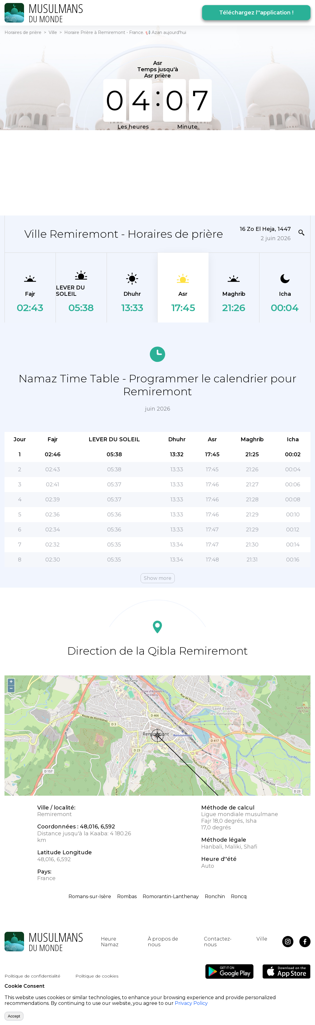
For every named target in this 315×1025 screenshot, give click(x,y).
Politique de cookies (96, 976)
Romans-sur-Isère (89, 896)
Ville (53, 32)
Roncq (239, 896)
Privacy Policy (191, 1003)
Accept (14, 1016)
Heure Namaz (109, 941)
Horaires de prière (23, 32)
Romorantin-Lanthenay (171, 896)
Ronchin (215, 896)
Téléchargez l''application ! (256, 12)
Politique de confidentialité (32, 976)
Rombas (127, 896)
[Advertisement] (154, 172)
